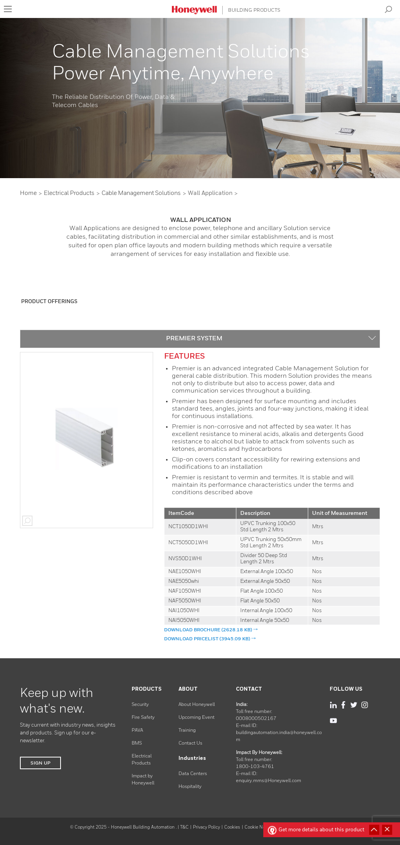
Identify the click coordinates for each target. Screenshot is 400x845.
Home (28, 193)
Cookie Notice (259, 827)
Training (187, 730)
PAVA (137, 730)
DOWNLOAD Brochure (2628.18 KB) (208, 630)
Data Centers (193, 774)
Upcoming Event (196, 717)
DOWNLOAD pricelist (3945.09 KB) (207, 639)
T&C (184, 827)
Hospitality (190, 786)
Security (140, 704)
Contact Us (190, 743)
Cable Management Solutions (141, 193)
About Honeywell (197, 704)
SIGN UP (40, 763)
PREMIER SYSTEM (194, 339)
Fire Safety (143, 717)
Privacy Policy (206, 827)
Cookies (232, 827)
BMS (137, 743)
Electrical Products (69, 193)
